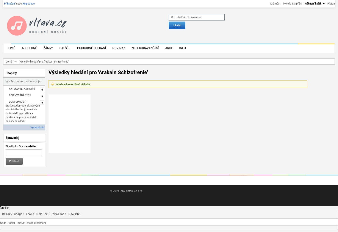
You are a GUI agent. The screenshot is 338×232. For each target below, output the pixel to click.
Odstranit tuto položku (42, 90)
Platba (331, 3)
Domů (9, 61)
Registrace (28, 3)
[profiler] (4, 207)
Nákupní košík (313, 3)
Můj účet (275, 3)
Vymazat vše (37, 127)
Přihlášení (10, 3)
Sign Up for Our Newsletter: (21, 146)
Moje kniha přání (292, 3)
